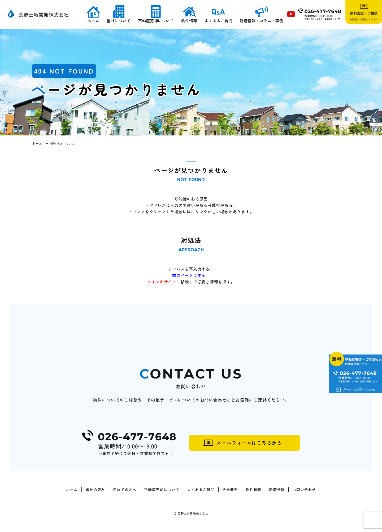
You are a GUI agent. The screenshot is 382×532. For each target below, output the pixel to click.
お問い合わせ (304, 489)
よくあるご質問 (218, 21)
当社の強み (95, 489)
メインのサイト (161, 281)
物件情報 (189, 21)
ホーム (93, 21)
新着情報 (277, 489)
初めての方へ (124, 489)
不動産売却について (155, 21)
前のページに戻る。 (191, 275)
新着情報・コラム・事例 (261, 21)
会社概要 (230, 489)
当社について (118, 21)
